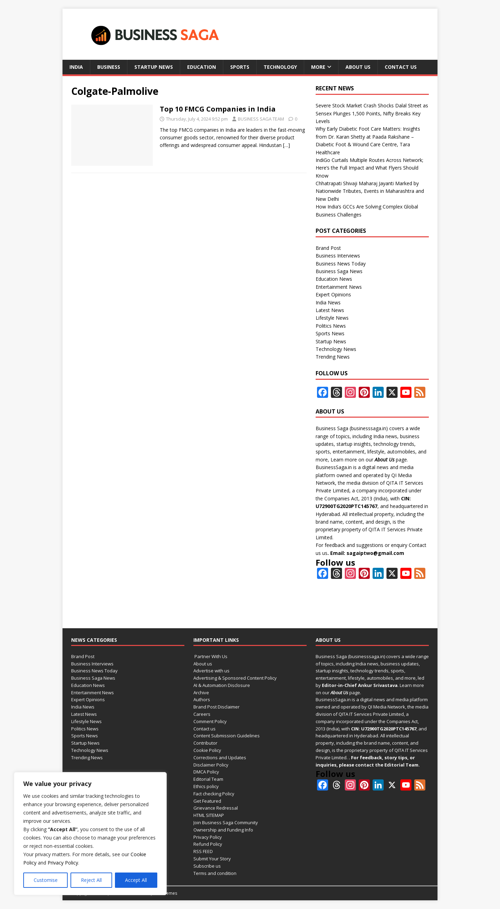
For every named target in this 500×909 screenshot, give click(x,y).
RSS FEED (203, 851)
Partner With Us (210, 656)
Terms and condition (214, 873)
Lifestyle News (332, 317)
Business (108, 67)
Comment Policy (210, 721)
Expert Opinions (333, 294)
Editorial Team (208, 779)
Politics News (331, 325)
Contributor (205, 743)
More (318, 67)
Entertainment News (339, 287)
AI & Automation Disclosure (221, 685)
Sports (239, 67)
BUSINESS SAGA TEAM (261, 119)
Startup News (153, 67)
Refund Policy (207, 844)
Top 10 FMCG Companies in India (218, 109)
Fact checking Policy (213, 794)
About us (357, 67)
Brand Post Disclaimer (216, 707)
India (76, 67)
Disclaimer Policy (210, 765)
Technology (280, 67)
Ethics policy (206, 786)
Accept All (136, 880)
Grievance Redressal (215, 808)
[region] (90, 833)
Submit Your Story (212, 858)
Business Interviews (338, 255)
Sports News (330, 333)
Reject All (91, 880)
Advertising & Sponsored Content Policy (235, 678)
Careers (201, 714)
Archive (201, 692)
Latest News (330, 310)
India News (328, 302)
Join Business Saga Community (225, 822)
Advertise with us (211, 671)
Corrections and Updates (219, 757)
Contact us (401, 67)
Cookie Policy (207, 750)
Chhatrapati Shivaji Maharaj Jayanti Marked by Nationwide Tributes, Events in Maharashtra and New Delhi (370, 191)
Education (201, 67)
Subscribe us (207, 866)
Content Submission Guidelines (226, 735)
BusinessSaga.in (334, 467)
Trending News (333, 356)
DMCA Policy (206, 772)
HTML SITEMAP (208, 815)
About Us (384, 459)
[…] (286, 145)
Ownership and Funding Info (223, 830)
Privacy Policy (63, 862)
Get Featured (207, 801)
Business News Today (341, 263)
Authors (201, 699)
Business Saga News (339, 271)
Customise (46, 880)
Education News (334, 279)
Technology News (336, 349)
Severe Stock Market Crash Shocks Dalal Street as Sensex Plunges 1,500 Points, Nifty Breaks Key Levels (372, 113)
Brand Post (328, 248)
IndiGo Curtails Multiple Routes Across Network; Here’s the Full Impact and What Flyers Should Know (369, 168)
